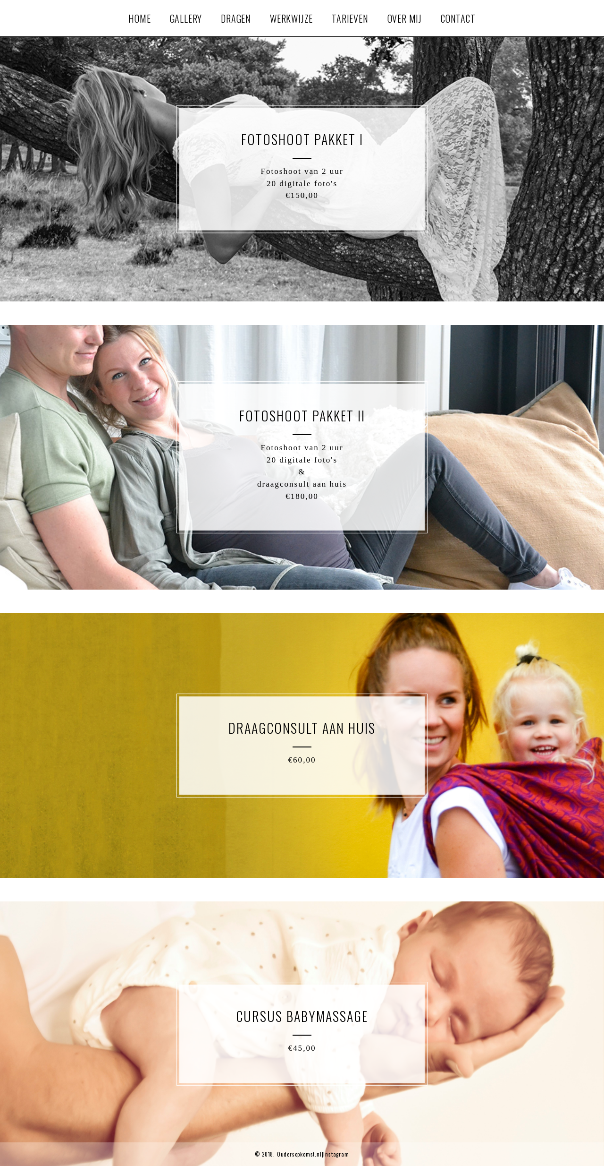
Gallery (186, 19)
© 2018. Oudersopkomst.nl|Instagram (302, 1154)
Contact (458, 19)
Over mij (404, 19)
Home (139, 19)
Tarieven (350, 19)
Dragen (236, 19)
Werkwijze (291, 19)
